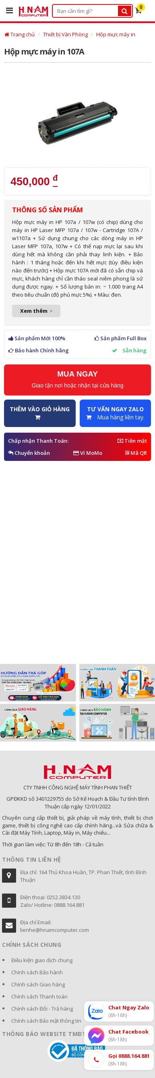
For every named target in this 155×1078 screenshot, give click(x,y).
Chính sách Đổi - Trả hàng (42, 1008)
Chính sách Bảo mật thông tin (46, 1020)
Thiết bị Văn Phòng (65, 34)
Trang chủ (19, 34)
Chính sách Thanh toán (39, 996)
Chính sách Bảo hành (37, 972)
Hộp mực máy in (115, 34)
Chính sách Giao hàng (38, 984)
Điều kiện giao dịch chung (41, 960)
